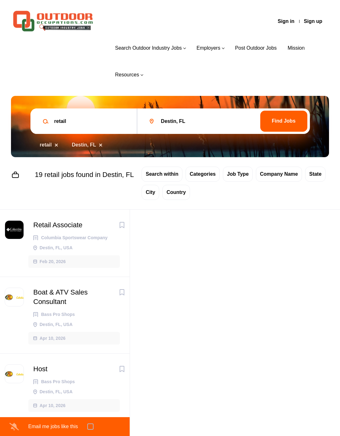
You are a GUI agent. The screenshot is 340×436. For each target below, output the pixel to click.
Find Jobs (284, 121)
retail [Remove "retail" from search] (46, 144)
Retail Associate (58, 225)
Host (40, 369)
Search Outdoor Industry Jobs (148, 48)
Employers (208, 48)
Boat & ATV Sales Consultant (60, 297)
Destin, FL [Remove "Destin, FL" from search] (84, 144)
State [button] (315, 174)
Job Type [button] (238, 174)
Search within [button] (162, 174)
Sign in (286, 21)
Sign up (313, 21)
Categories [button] (203, 174)
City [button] (150, 192)
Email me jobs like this (53, 426)
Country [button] (176, 192)
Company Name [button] (279, 174)
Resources (127, 74)
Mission (296, 48)
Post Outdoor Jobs (256, 48)
